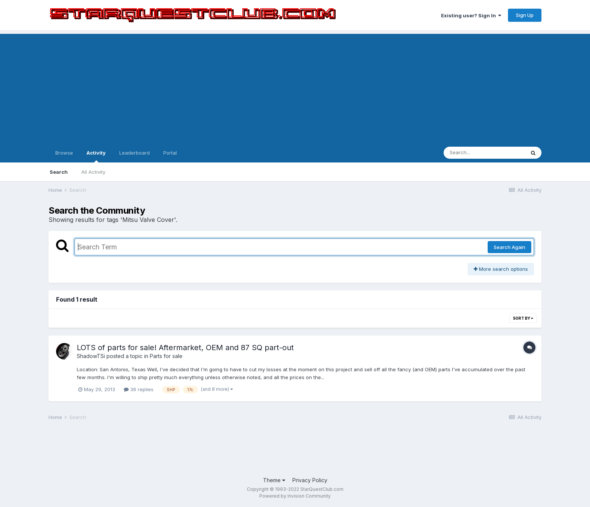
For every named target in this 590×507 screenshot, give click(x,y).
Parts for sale (166, 356)
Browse (64, 153)
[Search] (484, 153)
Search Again (509, 247)
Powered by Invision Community (295, 496)
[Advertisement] (295, 86)
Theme (274, 480)
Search (59, 172)
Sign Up (525, 15)
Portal (170, 153)
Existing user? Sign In (471, 15)
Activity (96, 156)
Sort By (523, 318)
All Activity (93, 172)
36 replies (139, 389)
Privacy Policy (309, 480)
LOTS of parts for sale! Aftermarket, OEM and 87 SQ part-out (185, 347)
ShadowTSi (91, 356)
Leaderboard (134, 153)
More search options (501, 269)
